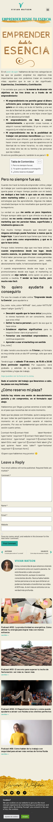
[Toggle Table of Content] (38, 162)
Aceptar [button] (25, 816)
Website (4, 525)
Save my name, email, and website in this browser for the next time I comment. (25, 537)
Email (4, 515)
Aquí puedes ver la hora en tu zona (17, 376)
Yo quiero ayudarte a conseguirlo (27, 168)
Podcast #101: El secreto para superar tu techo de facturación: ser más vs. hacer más (24, 670)
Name (4, 506)
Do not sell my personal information (17, 812)
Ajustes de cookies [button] (11, 816)
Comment (6, 475)
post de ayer (12, 71)
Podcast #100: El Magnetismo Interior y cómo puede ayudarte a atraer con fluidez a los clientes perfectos (26, 710)
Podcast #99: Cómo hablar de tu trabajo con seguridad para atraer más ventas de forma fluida (24, 749)
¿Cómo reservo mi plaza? (23, 172)
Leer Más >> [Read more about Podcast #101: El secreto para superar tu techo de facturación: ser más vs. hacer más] (5, 675)
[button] (48, 9)
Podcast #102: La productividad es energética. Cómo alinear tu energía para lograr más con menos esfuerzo (26, 630)
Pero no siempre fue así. (23, 165)
